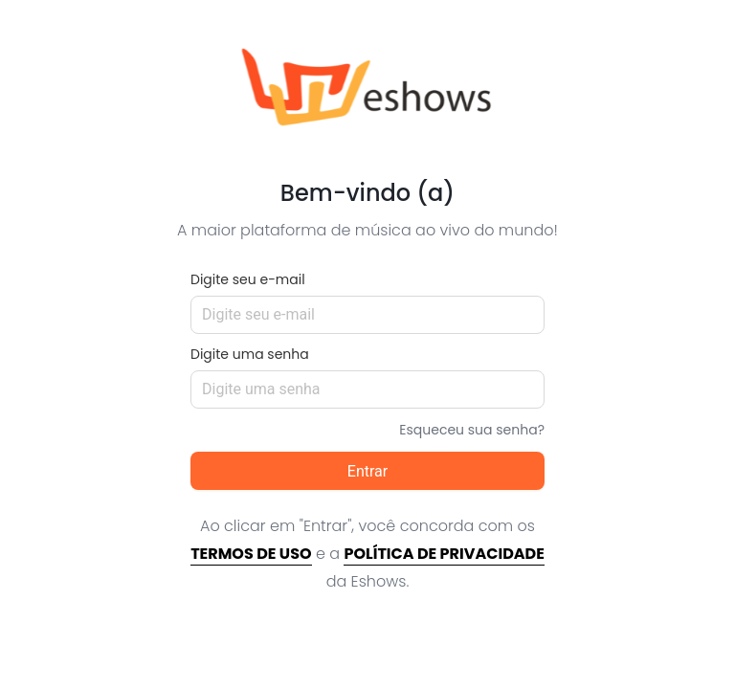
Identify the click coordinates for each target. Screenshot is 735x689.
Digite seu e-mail (247, 279)
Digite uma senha (249, 354)
